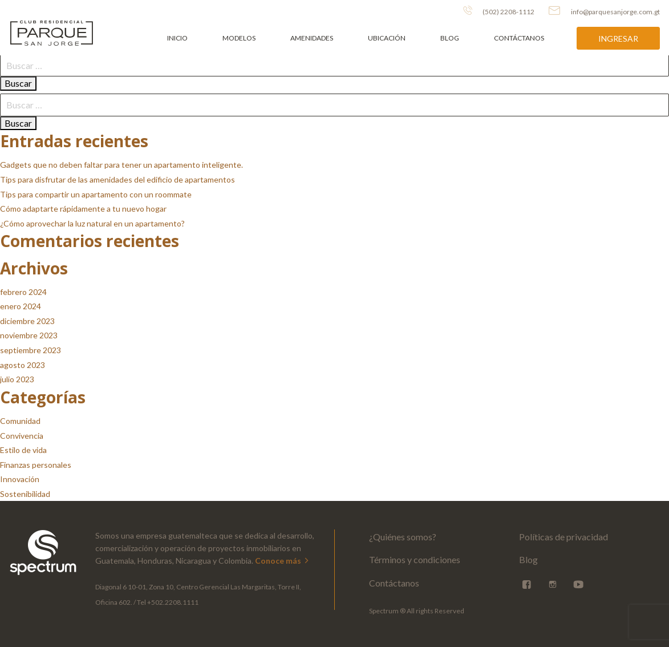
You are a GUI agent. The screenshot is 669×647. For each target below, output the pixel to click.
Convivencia (21, 435)
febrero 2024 (23, 292)
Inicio (177, 38)
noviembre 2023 (29, 335)
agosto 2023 (22, 365)
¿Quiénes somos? (402, 536)
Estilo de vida (23, 450)
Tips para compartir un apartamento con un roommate (96, 194)
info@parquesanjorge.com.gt (604, 11)
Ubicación (387, 38)
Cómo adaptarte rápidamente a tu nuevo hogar (83, 208)
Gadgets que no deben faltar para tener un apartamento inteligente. (121, 164)
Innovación (19, 479)
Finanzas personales (35, 465)
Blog (449, 38)
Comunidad (20, 421)
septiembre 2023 (30, 350)
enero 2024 (20, 306)
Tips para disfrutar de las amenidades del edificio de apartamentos (117, 179)
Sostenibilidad (25, 494)
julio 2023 (17, 379)
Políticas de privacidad (563, 536)
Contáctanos (519, 38)
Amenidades (311, 38)
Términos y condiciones (414, 559)
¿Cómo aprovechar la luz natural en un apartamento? (92, 223)
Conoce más (282, 560)
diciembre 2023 (27, 321)
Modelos (239, 38)
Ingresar (618, 38)
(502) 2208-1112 (498, 11)
